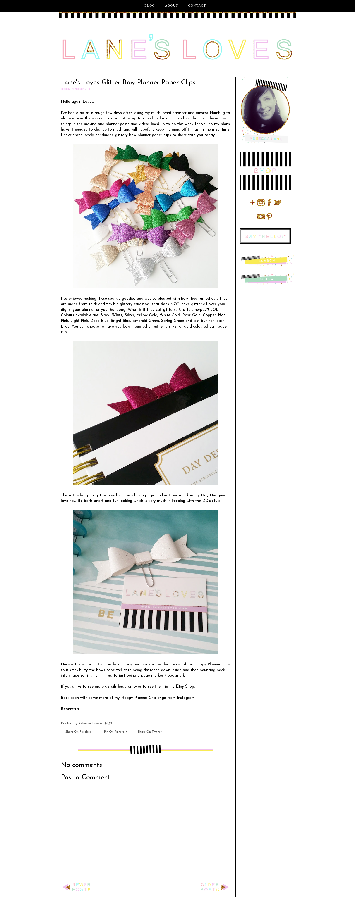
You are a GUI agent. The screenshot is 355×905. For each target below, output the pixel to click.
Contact (197, 5)
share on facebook (79, 732)
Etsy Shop (185, 687)
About (171, 5)
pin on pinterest (115, 732)
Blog (149, 5)
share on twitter (150, 732)
